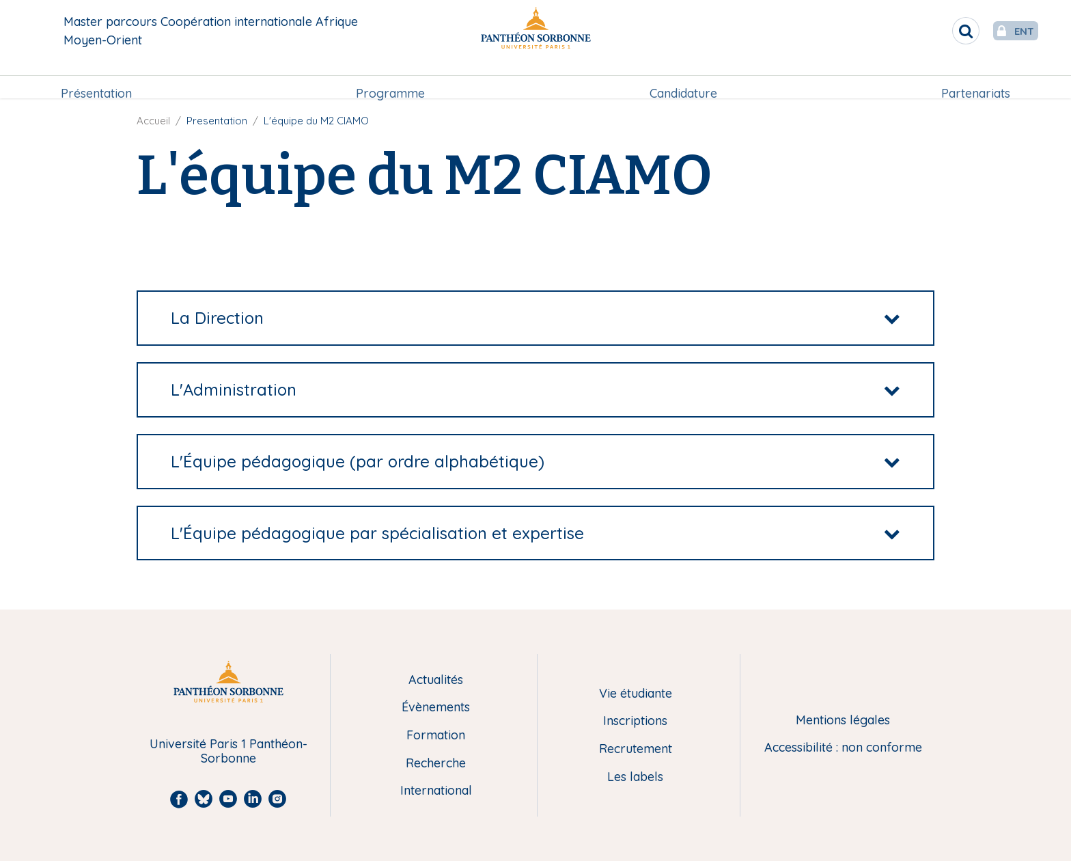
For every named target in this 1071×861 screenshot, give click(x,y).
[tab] (535, 318)
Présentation (96, 79)
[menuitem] (96, 80)
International (436, 791)
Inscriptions (635, 721)
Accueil (153, 120)
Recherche (436, 763)
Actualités (435, 680)
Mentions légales (843, 720)
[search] (938, 30)
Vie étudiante (635, 694)
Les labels (635, 777)
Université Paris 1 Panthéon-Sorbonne (228, 751)
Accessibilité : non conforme (843, 748)
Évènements (436, 707)
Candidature (683, 79)
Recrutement (635, 749)
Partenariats (975, 79)
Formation (435, 735)
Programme (390, 79)
